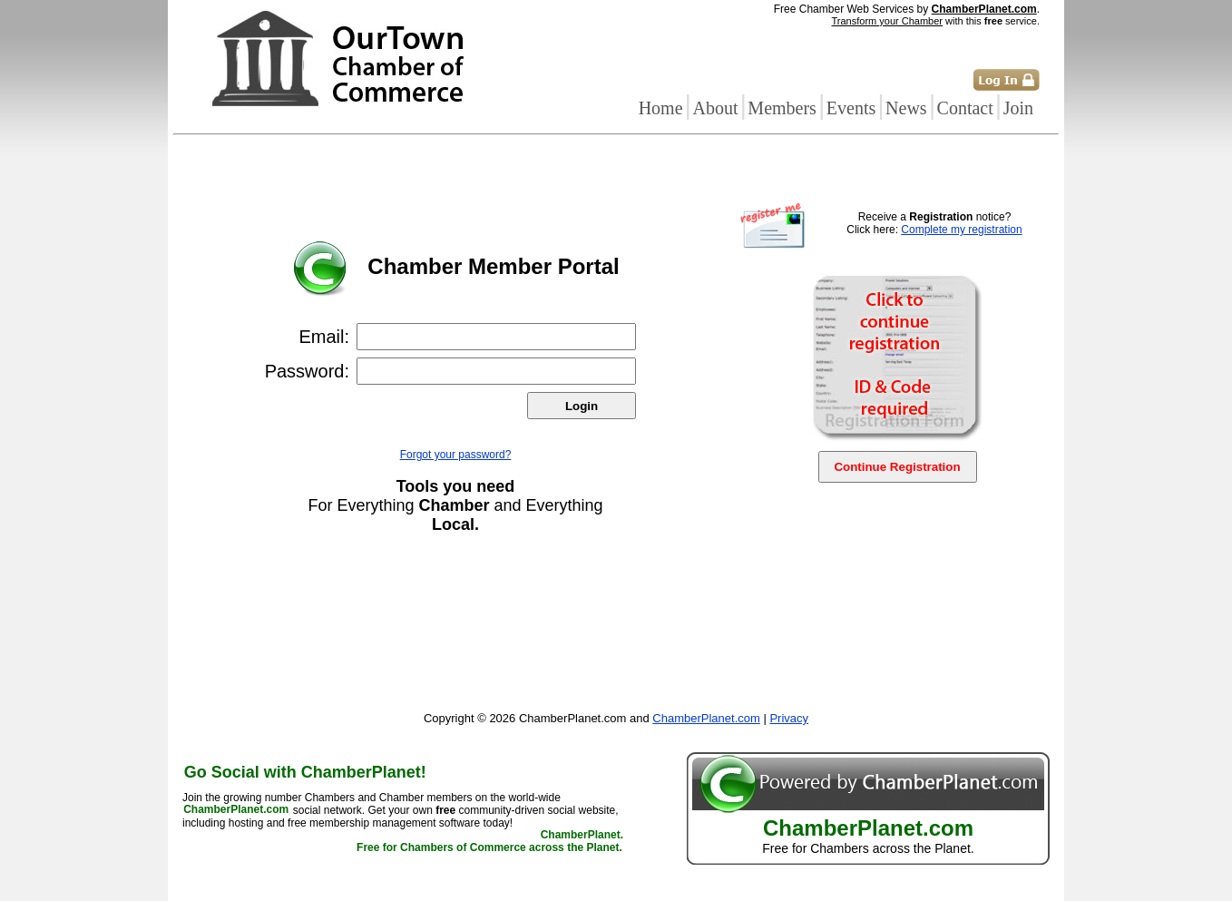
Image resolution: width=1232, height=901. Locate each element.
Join (1018, 108)
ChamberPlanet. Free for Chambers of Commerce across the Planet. (490, 842)
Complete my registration (961, 229)
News (906, 108)
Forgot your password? (456, 454)
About (715, 108)
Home (661, 108)
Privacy (788, 718)
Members (782, 108)
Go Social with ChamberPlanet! (305, 772)
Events (850, 108)
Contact (965, 108)
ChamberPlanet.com (984, 9)
